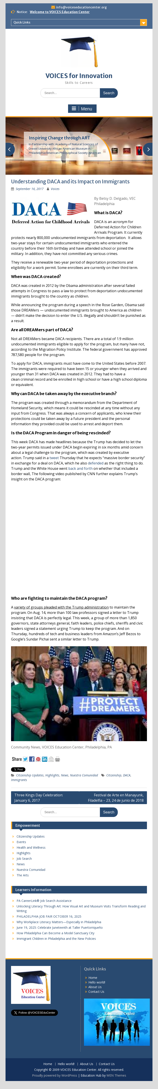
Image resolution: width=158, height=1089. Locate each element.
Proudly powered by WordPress (54, 1075)
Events (21, 842)
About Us (95, 987)
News (64, 775)
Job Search (24, 858)
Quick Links (21, 22)
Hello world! (96, 982)
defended (95, 463)
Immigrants (19, 780)
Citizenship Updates (30, 775)
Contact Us (96, 991)
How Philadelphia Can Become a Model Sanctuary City (55, 933)
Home (92, 977)
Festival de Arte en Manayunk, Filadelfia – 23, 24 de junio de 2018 (116, 798)
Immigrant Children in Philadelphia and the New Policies (56, 938)
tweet (54, 457)
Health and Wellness (31, 847)
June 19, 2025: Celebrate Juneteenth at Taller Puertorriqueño (60, 927)
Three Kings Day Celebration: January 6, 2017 (38, 798)
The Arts (23, 875)
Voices (55, 189)
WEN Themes (116, 1075)
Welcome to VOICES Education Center (60, 12)
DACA (126, 775)
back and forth (80, 468)
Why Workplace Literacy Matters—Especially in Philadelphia (59, 922)
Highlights (52, 775)
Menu (81, 108)
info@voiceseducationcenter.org (81, 7)
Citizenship (113, 775)
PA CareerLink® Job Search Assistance (44, 901)
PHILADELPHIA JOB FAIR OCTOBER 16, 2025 (49, 916)
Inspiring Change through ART (59, 138)
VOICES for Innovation (79, 76)
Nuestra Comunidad (84, 775)
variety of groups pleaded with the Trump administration (61, 607)
